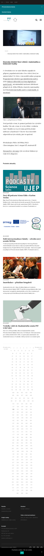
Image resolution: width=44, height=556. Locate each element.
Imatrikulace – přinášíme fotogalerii (17, 282)
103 (26, 392)
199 (22, 445)
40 (12, 364)
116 (11, 401)
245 (27, 471)
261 (31, 479)
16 (12, 353)
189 (22, 440)
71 (16, 378)
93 (32, 387)
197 (13, 445)
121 (33, 401)
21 (31, 353)
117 (16, 401)
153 (18, 420)
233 (18, 465)
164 (22, 426)
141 (31, 412)
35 (16, 362)
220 (26, 457)
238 (18, 468)
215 (26, 454)
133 (18, 409)
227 (13, 462)
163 (18, 426)
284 (27, 493)
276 (31, 487)
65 (16, 376)
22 (12, 356)
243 (17, 471)
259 (22, 479)
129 (22, 406)
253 (18, 476)
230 (27, 462)
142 (13, 415)
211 (31, 451)
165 (26, 426)
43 (24, 364)
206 (31, 448)
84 (20, 384)
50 (28, 367)
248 (18, 473)
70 (12, 378)
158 (18, 423)
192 (13, 443)
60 (20, 373)
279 (22, 490)
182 (13, 437)
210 (27, 451)
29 (16, 359)
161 (31, 423)
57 (31, 370)
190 (27, 440)
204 (22, 448)
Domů (6, 51)
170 (27, 429)
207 (13, 451)
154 (22, 420)
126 (31, 404)
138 (18, 412)
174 (22, 432)
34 (12, 362)
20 (27, 353)
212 (13, 454)
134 (22, 409)
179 (22, 434)
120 (28, 401)
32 (28, 359)
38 (28, 362)
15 (33, 350)
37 (24, 362)
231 (31, 462)
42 (20, 364)
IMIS (11, 2)
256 (31, 476)
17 (16, 353)
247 (13, 473)
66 (20, 376)
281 (31, 490)
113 (24, 398)
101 (18, 392)
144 (22, 415)
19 (23, 353)
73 (24, 378)
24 (20, 356)
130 (27, 406)
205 (27, 448)
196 (31, 443)
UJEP (15, 2)
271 (31, 485)
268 (18, 485)
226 (31, 459)
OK (22, 552)
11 (18, 350)
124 (22, 404)
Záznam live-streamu (11, 151)
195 (26, 443)
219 (22, 457)
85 (24, 384)
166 (31, 426)
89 (16, 387)
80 (28, 381)
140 (27, 412)
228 (18, 462)
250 (27, 473)
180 (27, 434)
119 (24, 401)
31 (24, 359)
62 (28, 373)
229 (22, 462)
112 (20, 398)
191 (31, 440)
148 (18, 418)
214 (22, 454)
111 (16, 398)
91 (24, 387)
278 (18, 490)
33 (31, 359)
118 (20, 401)
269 (22, 485)
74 (28, 378)
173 (18, 432)
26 (28, 356)
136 (31, 409)
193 (18, 443)
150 (27, 418)
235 (27, 465)
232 (13, 465)
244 (22, 471)
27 (31, 356)
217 (13, 457)
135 (26, 409)
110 (12, 398)
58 (12, 373)
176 (31, 432)
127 (13, 406)
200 (26, 445)
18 (20, 353)
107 (22, 395)
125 (26, 404)
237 (13, 468)
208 (18, 451)
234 (22, 465)
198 (17, 445)
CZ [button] (2, 2)
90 (20, 387)
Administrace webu (6, 547)
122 (13, 404)
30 (20, 359)
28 (12, 359)
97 (24, 390)
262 (13, 482)
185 (26, 437)
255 (27, 476)
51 (32, 367)
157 (13, 423)
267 (13, 485)
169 (22, 429)
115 (32, 398)
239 (22, 468)
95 (16, 390)
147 (13, 418)
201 (31, 445)
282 (18, 493)
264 (22, 482)
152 (13, 420)
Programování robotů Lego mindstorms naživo (20, 79)
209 (22, 451)
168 (18, 429)
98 (28, 390)
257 (13, 479)
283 (22, 493)
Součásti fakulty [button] (22, 12)
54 (20, 370)
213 (18, 454)
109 (31, 395)
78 (20, 381)
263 (17, 482)
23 (16, 356)
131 (31, 406)
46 (12, 367)
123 (18, 404)
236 (31, 465)
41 (16, 364)
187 (13, 440)
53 (16, 370)
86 (28, 384)
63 (32, 373)
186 (31, 437)
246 (31, 471)
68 (28, 376)
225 (27, 459)
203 (17, 448)
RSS (14, 547)
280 (27, 490)
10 (14, 350)
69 (32, 376)
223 (18, 459)
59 (16, 373)
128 (18, 406)
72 (20, 378)
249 (22, 473)
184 (22, 437)
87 (31, 384)
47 (16, 367)
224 (22, 459)
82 (12, 384)
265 (27, 482)
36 (20, 362)
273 (18, 487)
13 (25, 350)
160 (27, 423)
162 (13, 426)
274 (22, 487)
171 (31, 429)
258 (18, 479)
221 (31, 457)
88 (12, 387)
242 (13, 471)
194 (22, 443)
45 (32, 364)
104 (31, 392)
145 (26, 415)
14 (29, 350)
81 (31, 381)
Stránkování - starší (38, 348)
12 (21, 350)
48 (20, 367)
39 (32, 362)
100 (13, 392)
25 (24, 356)
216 (31, 454)
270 (27, 485)
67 (24, 376)
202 (13, 448)
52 (12, 370)
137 (13, 412)
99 (32, 390)
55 (24, 370)
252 (13, 476)
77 (16, 381)
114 (28, 398)
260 (27, 479)
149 (22, 418)
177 (13, 434)
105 (13, 395)
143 (18, 415)
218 (18, 457)
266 (31, 482)
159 (22, 423)
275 (27, 487)
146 (31, 415)
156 (31, 420)
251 (31, 473)
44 (28, 364)
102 (22, 392)
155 (26, 420)
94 (12, 390)
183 (18, 437)
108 (26, 395)
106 (18, 395)
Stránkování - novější (6, 348)
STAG (7, 2)
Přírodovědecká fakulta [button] (22, 7)
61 (24, 373)
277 (13, 490)
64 (12, 376)
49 (24, 367)
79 (24, 381)
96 (20, 390)
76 (12, 381)
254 (22, 476)
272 (13, 487)
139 (22, 412)
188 (18, 440)
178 (18, 434)
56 (28, 370)
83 (16, 384)
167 (13, 429)
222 (13, 459)
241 (31, 468)
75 (31, 378)
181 (31, 434)
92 (28, 387)
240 (27, 468)
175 (26, 432)
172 (13, 432)
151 (31, 418)
